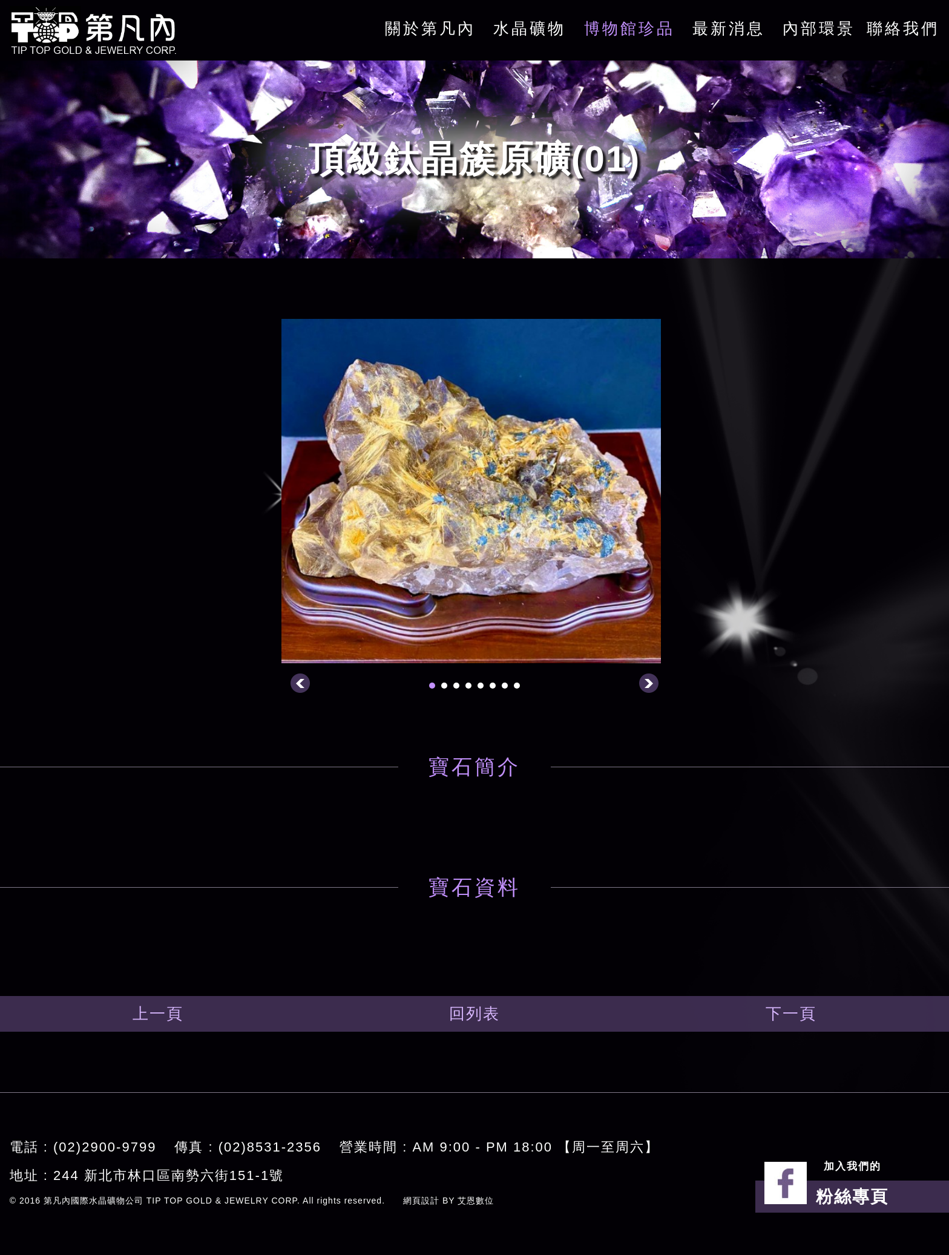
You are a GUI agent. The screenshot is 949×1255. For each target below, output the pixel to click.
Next (648, 683)
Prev (300, 683)
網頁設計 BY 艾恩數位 (448, 1200)
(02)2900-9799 (104, 1147)
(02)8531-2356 (269, 1147)
